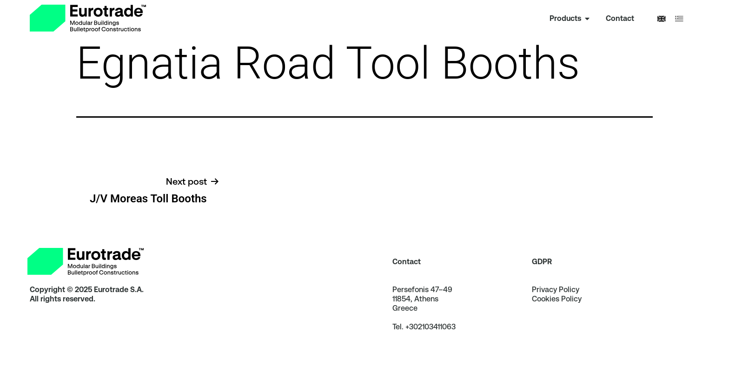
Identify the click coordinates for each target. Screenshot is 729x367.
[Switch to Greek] (679, 19)
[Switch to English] (661, 19)
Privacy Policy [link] (555, 301)
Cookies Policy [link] (557, 311)
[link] (88, 19)
